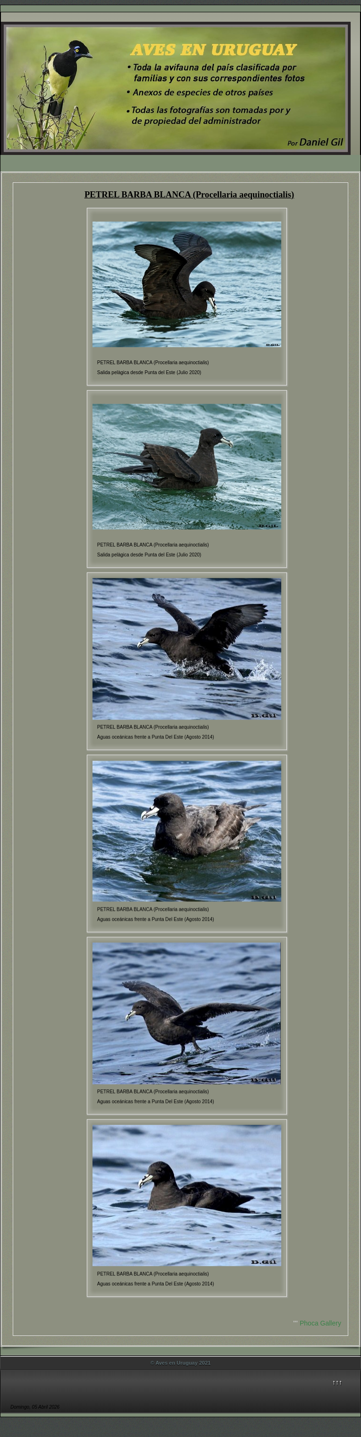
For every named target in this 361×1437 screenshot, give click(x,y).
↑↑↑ (337, 1382)
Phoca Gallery (320, 1323)
